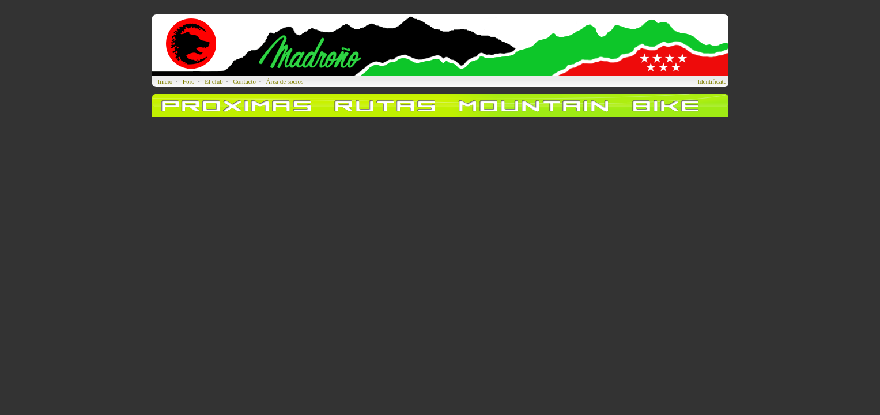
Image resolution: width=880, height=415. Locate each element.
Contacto (244, 81)
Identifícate (711, 81)
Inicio (165, 81)
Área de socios (285, 81)
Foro (189, 81)
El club (213, 81)
